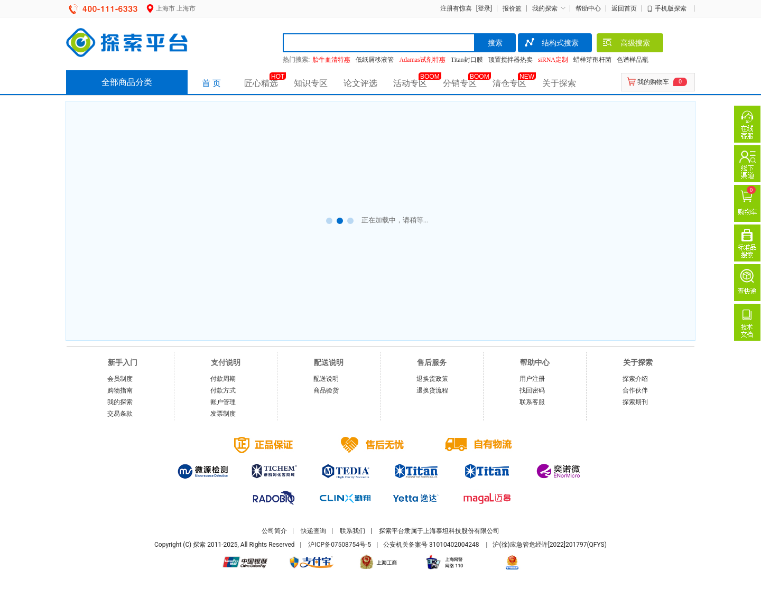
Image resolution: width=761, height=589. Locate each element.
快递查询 (313, 531)
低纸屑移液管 (375, 59)
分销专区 (460, 83)
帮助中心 (588, 8)
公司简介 (274, 531)
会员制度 (120, 378)
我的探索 (545, 8)
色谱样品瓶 (632, 59)
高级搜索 (626, 44)
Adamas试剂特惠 (422, 59)
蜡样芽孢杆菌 (592, 59)
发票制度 (223, 413)
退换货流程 (432, 390)
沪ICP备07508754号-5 (339, 544)
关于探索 (559, 83)
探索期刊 (635, 402)
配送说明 (326, 378)
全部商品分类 (126, 82)
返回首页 (624, 8)
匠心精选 (261, 83)
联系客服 (532, 402)
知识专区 (311, 83)
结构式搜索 (551, 44)
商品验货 (326, 390)
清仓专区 (509, 83)
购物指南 (120, 390)
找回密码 (532, 390)
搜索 (495, 43)
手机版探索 (670, 8)
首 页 (211, 83)
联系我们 (352, 531)
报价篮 (512, 8)
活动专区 (410, 83)
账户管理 (223, 402)
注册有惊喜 (456, 8)
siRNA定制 (553, 59)
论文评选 (360, 83)
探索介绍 (635, 378)
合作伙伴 (635, 390)
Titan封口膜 (467, 59)
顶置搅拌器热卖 (510, 59)
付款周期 (223, 378)
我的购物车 (653, 82)
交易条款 (120, 413)
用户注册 (532, 378)
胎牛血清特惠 (331, 59)
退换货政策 (432, 378)
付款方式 (223, 390)
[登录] (483, 8)
